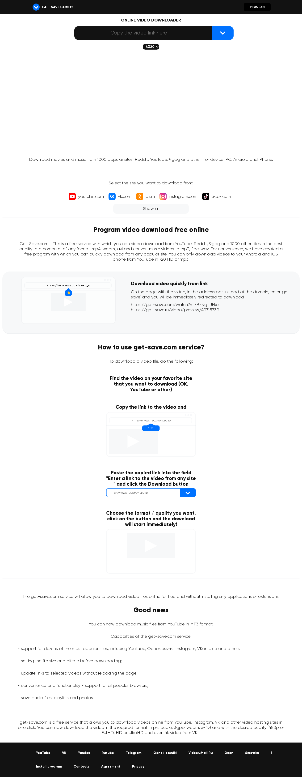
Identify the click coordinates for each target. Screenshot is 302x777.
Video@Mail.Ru (201, 753)
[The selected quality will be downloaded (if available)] (151, 47)
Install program (49, 766)
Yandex (84, 753)
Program (257, 7)
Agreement (110, 766)
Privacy (138, 766)
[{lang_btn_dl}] (223, 33)
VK (64, 753)
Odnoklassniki (165, 753)
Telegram (134, 753)
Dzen (229, 753)
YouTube (43, 753)
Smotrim (252, 753)
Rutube (108, 753)
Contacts (81, 766)
